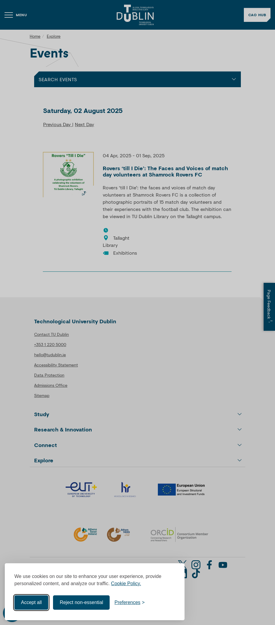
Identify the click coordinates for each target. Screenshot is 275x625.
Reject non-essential (81, 602)
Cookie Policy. (126, 583)
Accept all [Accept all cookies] (31, 602)
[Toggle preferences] (129, 602)
